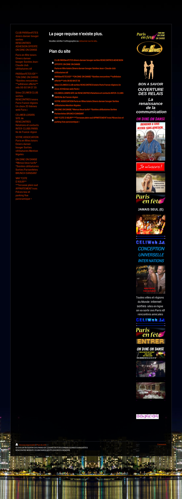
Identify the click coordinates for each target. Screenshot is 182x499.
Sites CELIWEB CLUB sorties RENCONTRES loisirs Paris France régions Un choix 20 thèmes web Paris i (87, 87)
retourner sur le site (88, 41)
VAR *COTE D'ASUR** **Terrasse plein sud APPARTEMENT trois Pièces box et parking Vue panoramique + (89, 119)
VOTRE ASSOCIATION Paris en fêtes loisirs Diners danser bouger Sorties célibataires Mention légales (86, 103)
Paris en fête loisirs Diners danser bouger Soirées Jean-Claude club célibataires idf (85, 70)
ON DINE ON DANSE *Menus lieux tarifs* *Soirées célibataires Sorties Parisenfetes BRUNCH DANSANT (85, 111)
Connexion (161, 444)
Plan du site (41, 445)
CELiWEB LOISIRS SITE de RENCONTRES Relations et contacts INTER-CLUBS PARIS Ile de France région (88, 95)
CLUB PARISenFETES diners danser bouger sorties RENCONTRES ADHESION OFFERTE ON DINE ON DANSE (88, 62)
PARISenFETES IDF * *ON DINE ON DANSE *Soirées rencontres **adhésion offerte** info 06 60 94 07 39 (87, 78)
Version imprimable (26, 445)
